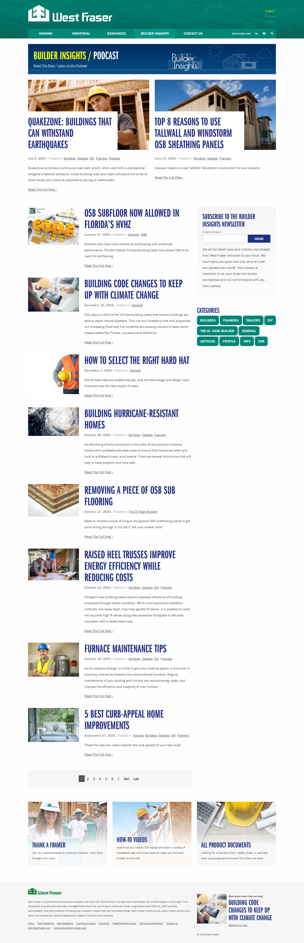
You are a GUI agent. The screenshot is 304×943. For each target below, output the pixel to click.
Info (247, 341)
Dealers (82, 158)
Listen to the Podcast (72, 65)
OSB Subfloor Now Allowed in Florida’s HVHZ (131, 218)
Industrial (104, 923)
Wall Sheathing (65, 923)
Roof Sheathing (46, 923)
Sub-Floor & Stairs (86, 923)
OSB (144, 234)
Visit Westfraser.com (39, 927)
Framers (101, 158)
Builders (70, 158)
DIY (92, 158)
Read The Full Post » (42, 189)
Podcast (114, 158)
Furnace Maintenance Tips (125, 648)
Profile (229, 341)
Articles (138, 735)
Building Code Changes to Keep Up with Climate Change (133, 289)
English (269, 11)
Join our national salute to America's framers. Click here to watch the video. (67, 850)
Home (31, 923)
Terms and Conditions (151, 923)
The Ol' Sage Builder (143, 511)
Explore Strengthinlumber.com (70, 927)
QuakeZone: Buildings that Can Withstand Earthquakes (69, 132)
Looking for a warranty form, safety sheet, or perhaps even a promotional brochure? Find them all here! (236, 850)
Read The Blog (44, 65)
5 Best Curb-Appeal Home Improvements (124, 719)
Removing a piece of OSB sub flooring (129, 495)
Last (136, 778)
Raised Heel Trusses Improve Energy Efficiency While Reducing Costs (130, 565)
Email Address (211, 232)
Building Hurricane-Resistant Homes (131, 418)
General (133, 234)
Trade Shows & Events (124, 923)
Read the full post (238, 925)
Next (126, 778)
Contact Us (172, 923)
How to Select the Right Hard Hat (136, 360)
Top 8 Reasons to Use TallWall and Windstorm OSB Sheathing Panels (193, 132)
